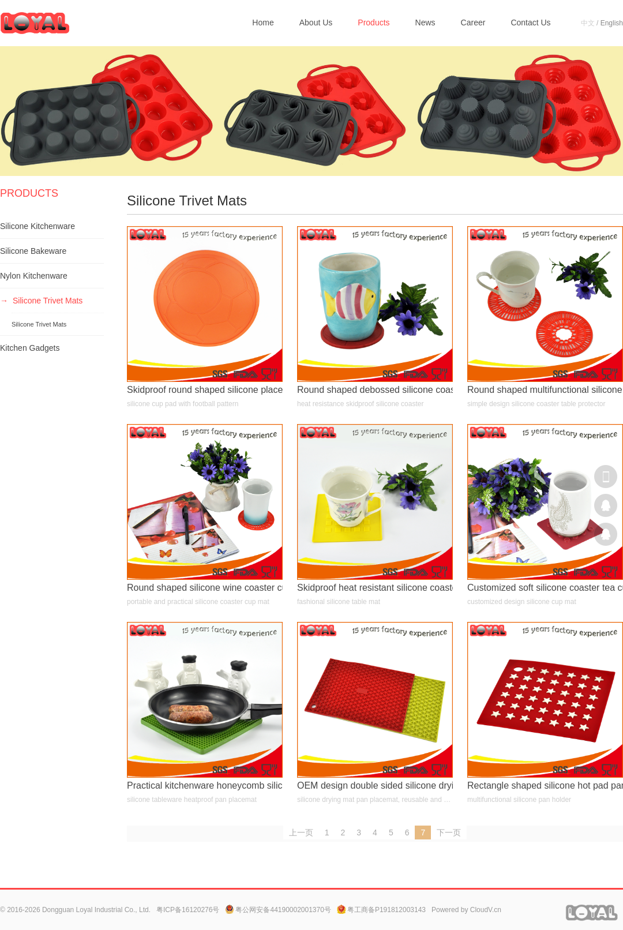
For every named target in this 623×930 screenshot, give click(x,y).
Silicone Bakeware (33, 251)
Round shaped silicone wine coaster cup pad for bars (205, 587)
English (612, 23)
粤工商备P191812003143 (381, 910)
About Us (316, 22)
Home (262, 22)
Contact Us (530, 22)
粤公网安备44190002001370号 (278, 910)
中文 (588, 23)
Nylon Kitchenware (33, 275)
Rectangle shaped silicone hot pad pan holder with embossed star (545, 785)
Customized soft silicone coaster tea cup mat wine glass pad (545, 587)
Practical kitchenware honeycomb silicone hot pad (205, 785)
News (425, 22)
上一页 (301, 832)
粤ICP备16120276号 (187, 910)
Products (373, 22)
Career (473, 22)
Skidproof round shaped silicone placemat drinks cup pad (205, 390)
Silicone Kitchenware (37, 226)
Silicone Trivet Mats (47, 300)
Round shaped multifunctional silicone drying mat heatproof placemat (545, 390)
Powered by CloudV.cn (466, 910)
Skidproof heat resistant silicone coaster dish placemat (375, 587)
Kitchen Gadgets (30, 347)
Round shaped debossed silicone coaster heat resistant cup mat (375, 390)
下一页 (449, 832)
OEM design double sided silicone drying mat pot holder (375, 785)
